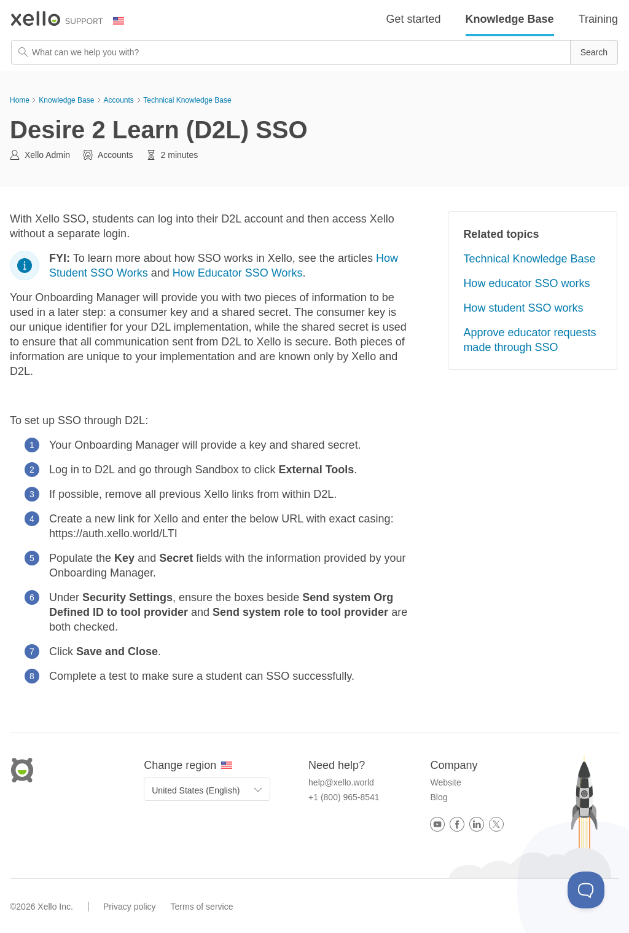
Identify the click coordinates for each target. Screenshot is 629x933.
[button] (594, 52)
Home (19, 100)
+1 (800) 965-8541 (344, 797)
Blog (438, 797)
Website (445, 782)
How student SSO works (523, 308)
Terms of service (202, 906)
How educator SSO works (526, 283)
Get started (413, 19)
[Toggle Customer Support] (586, 890)
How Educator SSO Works (238, 273)
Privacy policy (129, 906)
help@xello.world (341, 782)
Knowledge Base (510, 19)
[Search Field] (314, 52)
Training (598, 19)
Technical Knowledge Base (187, 100)
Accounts (118, 100)
